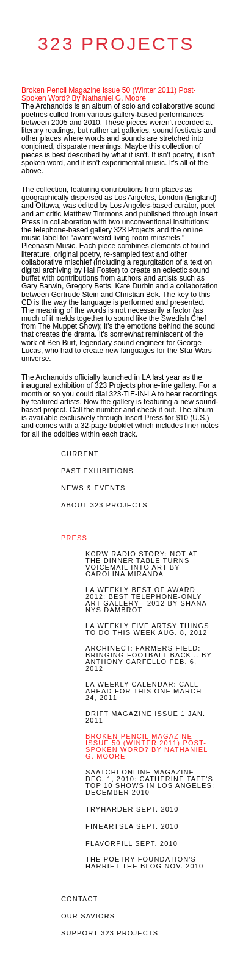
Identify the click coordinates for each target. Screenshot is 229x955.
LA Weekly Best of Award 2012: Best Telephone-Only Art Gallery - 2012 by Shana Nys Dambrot (146, 600)
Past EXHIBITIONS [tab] (97, 471)
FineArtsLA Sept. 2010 (132, 826)
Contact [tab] (79, 899)
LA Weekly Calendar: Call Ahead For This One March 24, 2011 (143, 691)
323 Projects (116, 44)
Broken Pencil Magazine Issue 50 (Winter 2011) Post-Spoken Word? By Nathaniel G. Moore (108, 94)
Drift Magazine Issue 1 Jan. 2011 (145, 717)
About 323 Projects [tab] (104, 505)
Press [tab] (74, 538)
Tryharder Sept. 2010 (132, 809)
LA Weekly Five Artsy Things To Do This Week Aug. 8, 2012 (147, 629)
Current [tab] (80, 454)
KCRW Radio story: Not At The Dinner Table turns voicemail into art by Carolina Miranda (141, 564)
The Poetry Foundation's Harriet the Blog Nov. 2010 (144, 863)
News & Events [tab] (93, 488)
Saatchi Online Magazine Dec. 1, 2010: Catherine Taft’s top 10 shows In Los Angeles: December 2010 (149, 782)
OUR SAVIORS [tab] (88, 916)
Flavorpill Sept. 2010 (131, 843)
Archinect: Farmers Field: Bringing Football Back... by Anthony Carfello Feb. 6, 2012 (148, 658)
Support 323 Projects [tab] (109, 933)
